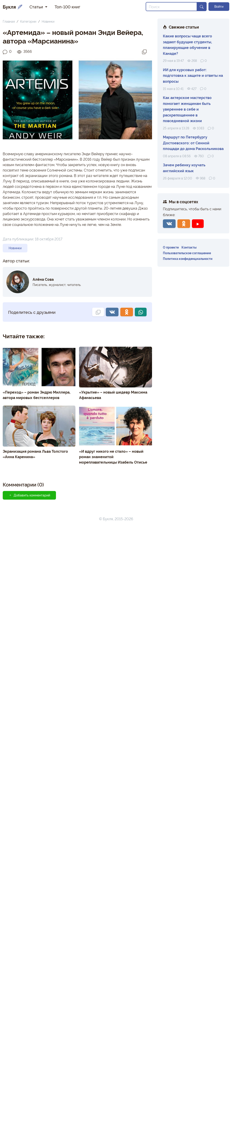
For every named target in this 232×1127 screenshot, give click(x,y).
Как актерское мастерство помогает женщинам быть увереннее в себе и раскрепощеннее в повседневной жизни (187, 109)
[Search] (171, 6)
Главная (9, 21)
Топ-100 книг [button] (67, 6)
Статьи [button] (36, 6)
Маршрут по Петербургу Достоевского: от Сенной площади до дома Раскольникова (193, 142)
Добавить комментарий (29, 796)
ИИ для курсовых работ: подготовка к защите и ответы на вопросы (193, 75)
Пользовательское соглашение (187, 253)
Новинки (48, 21)
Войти (218, 6)
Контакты (189, 247)
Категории (28, 21)
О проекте (171, 247)
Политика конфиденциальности (188, 258)
